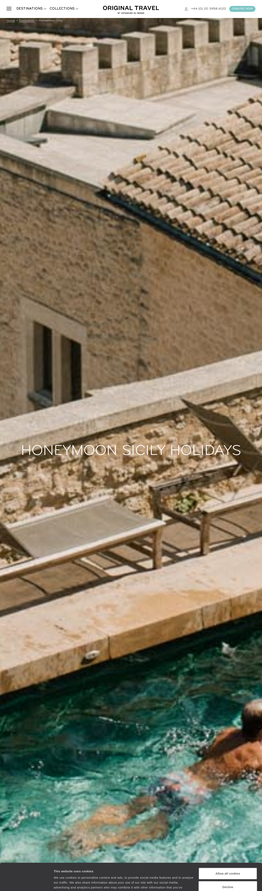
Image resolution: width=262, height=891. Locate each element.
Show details (63, 883)
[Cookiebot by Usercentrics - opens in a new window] (26, 883)
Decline (227, 861)
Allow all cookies (228, 848)
